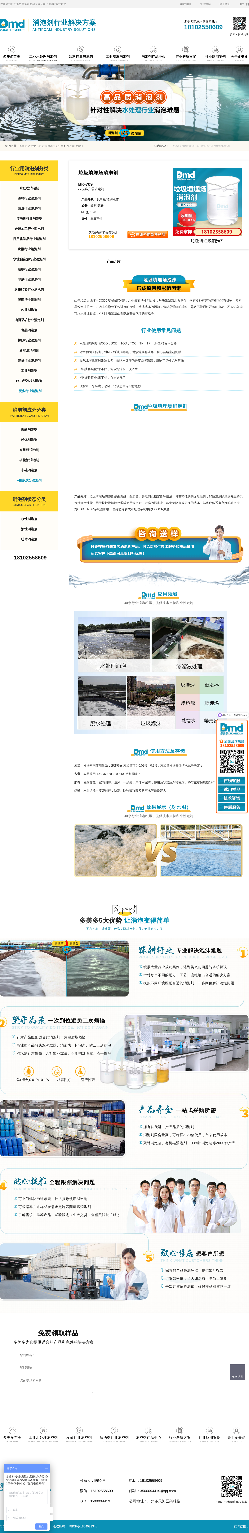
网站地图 (185, 4)
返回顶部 (237, 1376)
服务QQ (244, 4)
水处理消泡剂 (75, 145)
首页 (22, 145)
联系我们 (225, 4)
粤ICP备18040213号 (83, 1526)
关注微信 (205, 4)
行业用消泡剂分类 (52, 145)
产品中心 (33, 145)
